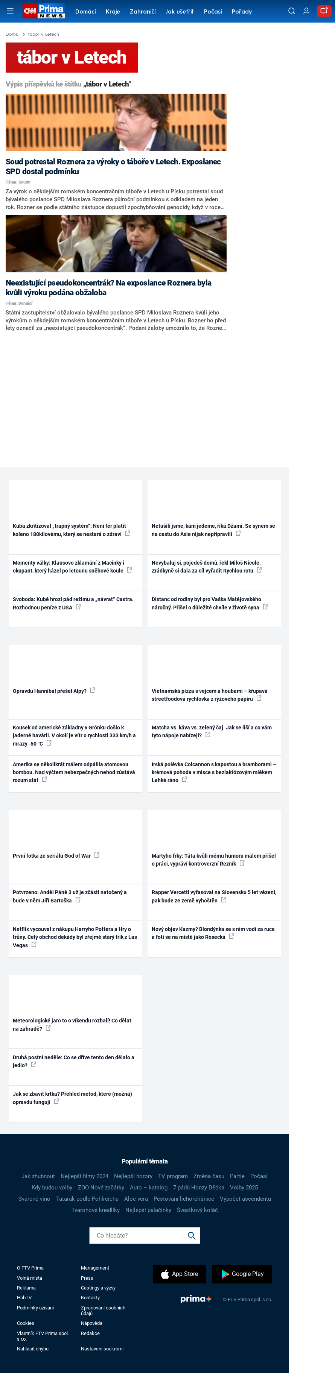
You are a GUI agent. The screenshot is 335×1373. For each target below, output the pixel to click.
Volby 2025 (244, 1187)
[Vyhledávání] (291, 10)
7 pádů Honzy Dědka (198, 1187)
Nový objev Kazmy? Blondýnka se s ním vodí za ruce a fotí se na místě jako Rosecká (213, 933)
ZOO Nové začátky (101, 1187)
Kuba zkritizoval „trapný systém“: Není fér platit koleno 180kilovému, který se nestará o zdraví (71, 530)
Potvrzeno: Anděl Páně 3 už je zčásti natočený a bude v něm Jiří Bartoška (70, 896)
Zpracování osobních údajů (103, 1310)
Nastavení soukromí (102, 1349)
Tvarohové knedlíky (96, 1210)
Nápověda (91, 1323)
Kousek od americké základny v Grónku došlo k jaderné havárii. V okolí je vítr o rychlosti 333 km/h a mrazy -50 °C (74, 735)
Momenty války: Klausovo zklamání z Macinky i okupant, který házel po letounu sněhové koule (72, 567)
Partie (237, 1176)
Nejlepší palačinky (148, 1210)
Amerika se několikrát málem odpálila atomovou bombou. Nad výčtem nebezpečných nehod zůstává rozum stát (74, 772)
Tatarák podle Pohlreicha (87, 1198)
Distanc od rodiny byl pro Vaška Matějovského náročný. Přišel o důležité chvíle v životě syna (210, 603)
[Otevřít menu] (10, 11)
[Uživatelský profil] (306, 11)
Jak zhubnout (38, 1176)
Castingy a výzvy (98, 1288)
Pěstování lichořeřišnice (184, 1198)
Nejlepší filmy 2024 (84, 1176)
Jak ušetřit (180, 12)
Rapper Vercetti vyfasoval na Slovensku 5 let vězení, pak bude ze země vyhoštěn (214, 896)
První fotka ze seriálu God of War (56, 855)
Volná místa (29, 1278)
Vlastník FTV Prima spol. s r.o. (43, 1336)
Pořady (242, 12)
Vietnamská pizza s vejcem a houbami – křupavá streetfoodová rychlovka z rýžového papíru (210, 695)
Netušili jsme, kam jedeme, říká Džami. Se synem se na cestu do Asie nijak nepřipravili (213, 530)
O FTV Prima (30, 1268)
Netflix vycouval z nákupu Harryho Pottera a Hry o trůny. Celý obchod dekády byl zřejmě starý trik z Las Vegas (75, 937)
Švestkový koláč (197, 1210)
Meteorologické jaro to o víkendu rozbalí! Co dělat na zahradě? (72, 1024)
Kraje (113, 12)
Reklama (26, 1288)
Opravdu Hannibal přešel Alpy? (54, 690)
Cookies (25, 1323)
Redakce (90, 1333)
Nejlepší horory (133, 1176)
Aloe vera (136, 1198)
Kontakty (90, 1297)
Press (87, 1278)
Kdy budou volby (52, 1187)
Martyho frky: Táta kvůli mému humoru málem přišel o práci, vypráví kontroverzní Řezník (214, 860)
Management (95, 1268)
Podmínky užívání (35, 1308)
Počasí (213, 12)
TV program (173, 1176)
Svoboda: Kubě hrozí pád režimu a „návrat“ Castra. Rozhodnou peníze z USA (73, 603)
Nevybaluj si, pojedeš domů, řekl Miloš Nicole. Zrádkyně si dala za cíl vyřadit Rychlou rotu (207, 567)
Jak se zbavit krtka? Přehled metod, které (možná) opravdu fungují (72, 1098)
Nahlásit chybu (33, 1349)
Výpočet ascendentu (245, 1198)
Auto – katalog (149, 1187)
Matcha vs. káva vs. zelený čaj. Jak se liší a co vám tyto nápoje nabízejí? (212, 731)
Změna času (208, 1176)
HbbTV (24, 1297)
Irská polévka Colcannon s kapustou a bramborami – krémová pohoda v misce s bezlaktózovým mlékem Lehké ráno (214, 772)
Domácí (85, 12)
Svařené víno (34, 1198)
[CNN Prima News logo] (44, 10)
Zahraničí (143, 12)
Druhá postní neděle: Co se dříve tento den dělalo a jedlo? (73, 1061)
